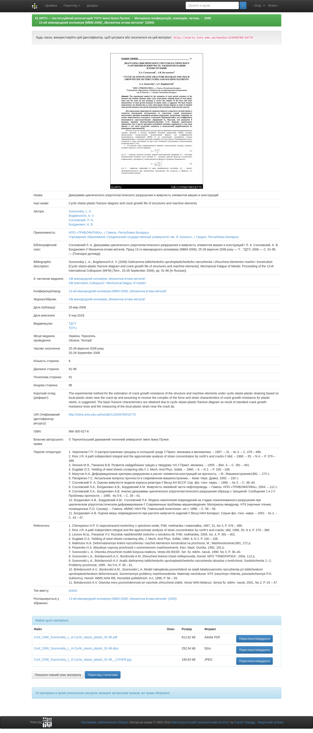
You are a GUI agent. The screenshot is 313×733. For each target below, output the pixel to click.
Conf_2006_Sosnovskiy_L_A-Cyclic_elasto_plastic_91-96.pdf (75, 637)
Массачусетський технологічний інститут (200, 722)
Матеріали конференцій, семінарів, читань (167, 18)
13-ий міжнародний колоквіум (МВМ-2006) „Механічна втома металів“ (118, 291)
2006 (207, 18)
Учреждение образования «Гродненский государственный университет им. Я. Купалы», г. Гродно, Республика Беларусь (154, 237)
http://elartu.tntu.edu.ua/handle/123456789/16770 (102, 414)
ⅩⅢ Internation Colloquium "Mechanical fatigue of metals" (107, 283)
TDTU (73, 328)
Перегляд (72, 5)
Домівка (50, 5)
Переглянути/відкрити (254, 638)
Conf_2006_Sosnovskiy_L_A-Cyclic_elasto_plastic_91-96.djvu (76, 648)
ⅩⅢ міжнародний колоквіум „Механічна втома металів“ (107, 278)
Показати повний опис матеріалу (58, 675)
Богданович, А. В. (81, 224)
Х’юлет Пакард (244, 722)
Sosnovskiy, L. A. (80, 211)
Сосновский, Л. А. (81, 220)
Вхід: (259, 5)
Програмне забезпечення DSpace (105, 722)
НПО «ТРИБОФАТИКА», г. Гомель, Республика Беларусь (109, 232)
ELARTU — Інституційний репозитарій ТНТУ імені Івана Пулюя (82, 18)
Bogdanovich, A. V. (81, 215)
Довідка (92, 5)
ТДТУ (72, 323)
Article (73, 590)
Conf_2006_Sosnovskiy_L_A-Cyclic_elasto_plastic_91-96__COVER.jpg (82, 659)
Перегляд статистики (102, 675)
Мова (273, 5)
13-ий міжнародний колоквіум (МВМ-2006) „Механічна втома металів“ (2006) (96, 22)
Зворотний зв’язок (270, 722)
